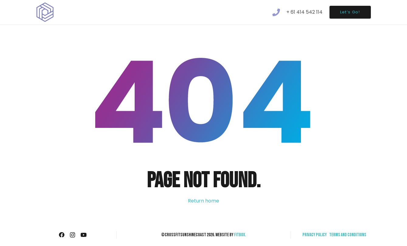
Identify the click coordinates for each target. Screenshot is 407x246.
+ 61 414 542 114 (304, 12)
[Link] (44, 12)
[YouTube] (84, 234)
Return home (203, 200)
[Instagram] (72, 235)
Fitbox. (240, 235)
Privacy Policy (314, 235)
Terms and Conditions (347, 235)
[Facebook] (61, 234)
